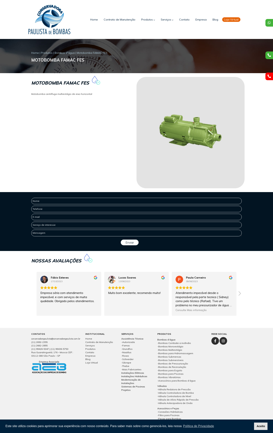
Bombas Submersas (169, 356)
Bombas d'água (65, 53)
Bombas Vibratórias (169, 377)
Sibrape (126, 362)
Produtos (148, 19)
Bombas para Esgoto (170, 370)
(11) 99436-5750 (59, 349)
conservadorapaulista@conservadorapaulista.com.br (55, 338)
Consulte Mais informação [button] (191, 310)
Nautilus (126, 352)
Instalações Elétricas (132, 372)
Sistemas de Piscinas (133, 386)
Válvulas (162, 386)
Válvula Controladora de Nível (174, 396)
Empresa (201, 19)
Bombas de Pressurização (173, 363)
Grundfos (127, 349)
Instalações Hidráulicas (134, 376)
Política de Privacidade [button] (198, 426)
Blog (215, 19)
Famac (126, 345)
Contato (184, 19)
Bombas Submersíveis (171, 360)
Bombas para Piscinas (171, 373)
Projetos (126, 390)
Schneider (127, 359)
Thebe (125, 366)
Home (94, 19)
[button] (239, 294)
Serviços (167, 19)
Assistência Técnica (132, 338)
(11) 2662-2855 (39, 345)
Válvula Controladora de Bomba (176, 392)
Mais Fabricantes (131, 369)
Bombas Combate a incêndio (174, 343)
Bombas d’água (166, 339)
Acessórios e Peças (168, 408)
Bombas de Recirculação (172, 367)
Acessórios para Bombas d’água (176, 380)
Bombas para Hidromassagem (175, 353)
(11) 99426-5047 (40, 349)
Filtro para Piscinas (169, 415)
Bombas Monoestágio (170, 346)
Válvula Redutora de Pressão (174, 389)
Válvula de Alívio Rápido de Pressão (178, 399)
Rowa (125, 355)
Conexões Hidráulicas (170, 411)
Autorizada (128, 342)
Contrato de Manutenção (119, 19)
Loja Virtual (91, 362)
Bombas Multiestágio (170, 349)
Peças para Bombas (169, 418)
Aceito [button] (261, 426)
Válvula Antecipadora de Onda (175, 403)
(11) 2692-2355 (39, 342)
